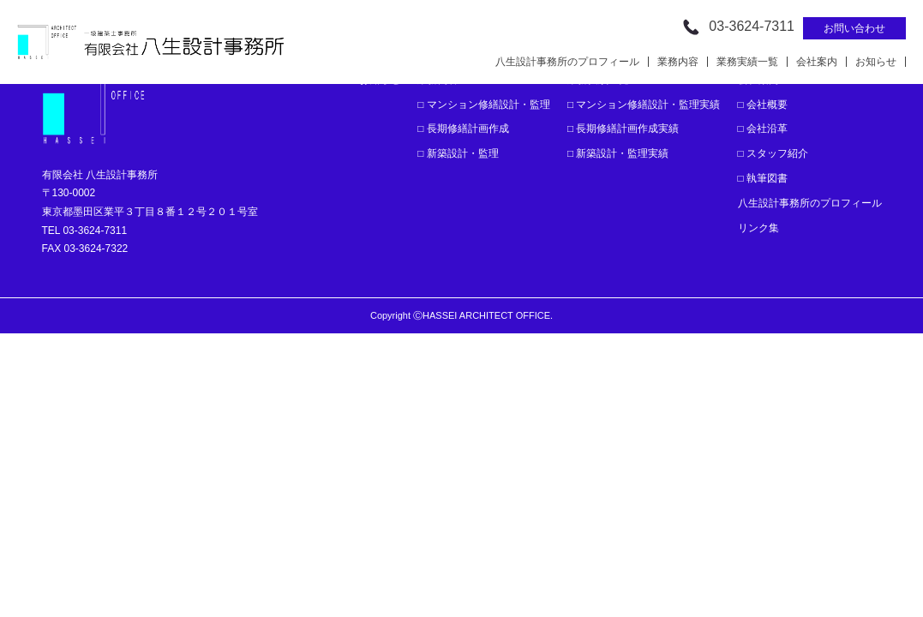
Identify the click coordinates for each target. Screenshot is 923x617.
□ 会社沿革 (763, 129)
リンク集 (758, 228)
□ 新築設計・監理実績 (618, 153)
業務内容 (677, 62)
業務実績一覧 (747, 62)
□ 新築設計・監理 (458, 153)
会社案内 (816, 62)
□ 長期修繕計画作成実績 (623, 129)
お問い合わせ (854, 28)
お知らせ (875, 62)
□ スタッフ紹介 (773, 153)
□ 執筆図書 (763, 178)
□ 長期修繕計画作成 (463, 129)
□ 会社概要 (763, 105)
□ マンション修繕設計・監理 (483, 105)
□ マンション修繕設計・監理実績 (644, 105)
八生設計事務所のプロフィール (567, 62)
